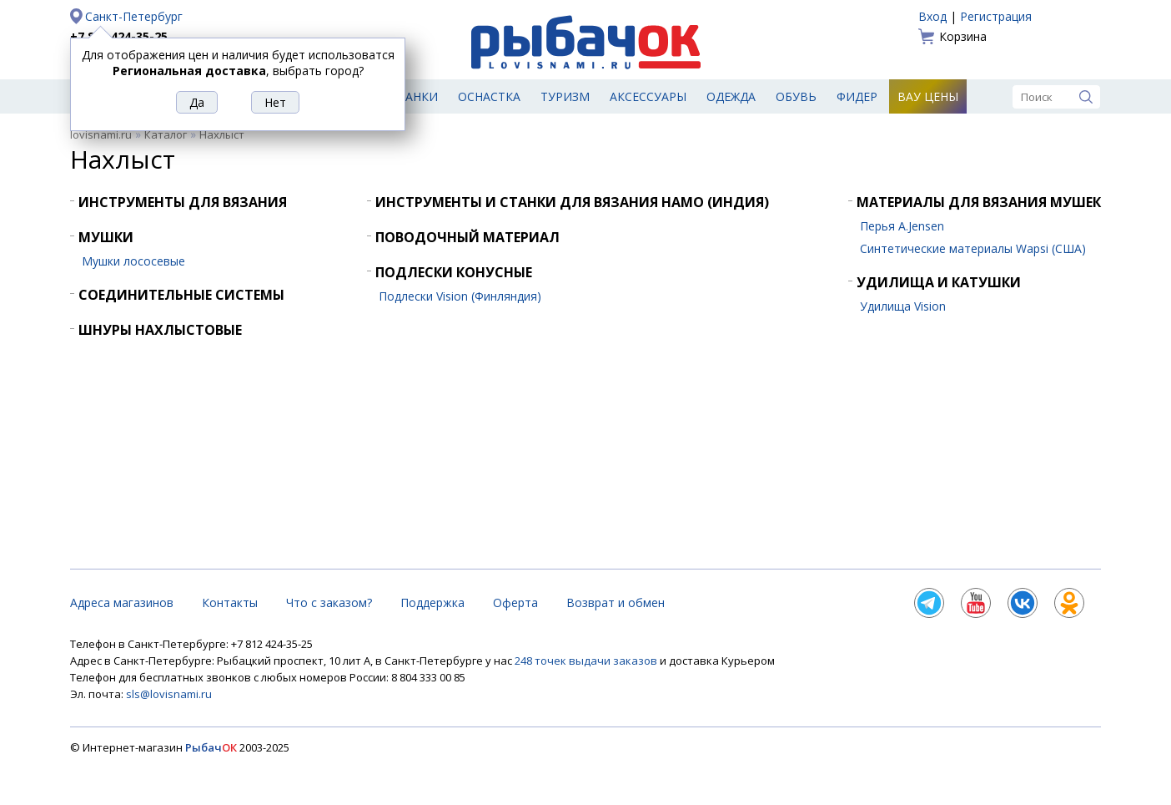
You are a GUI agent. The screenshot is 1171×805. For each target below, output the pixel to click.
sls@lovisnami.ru (169, 693)
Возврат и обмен (615, 602)
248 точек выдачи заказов (587, 660)
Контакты (230, 602)
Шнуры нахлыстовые (160, 330)
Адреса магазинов (121, 602)
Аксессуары (648, 96)
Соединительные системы (181, 295)
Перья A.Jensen (902, 226)
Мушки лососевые (133, 261)
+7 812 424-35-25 (119, 36)
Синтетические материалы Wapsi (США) (973, 248)
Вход (932, 16)
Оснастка (489, 96)
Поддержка (432, 602)
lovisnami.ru (101, 134)
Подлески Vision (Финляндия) (460, 296)
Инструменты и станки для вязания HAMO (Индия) (572, 202)
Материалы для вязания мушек (979, 202)
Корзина (963, 36)
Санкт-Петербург (134, 16)
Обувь (796, 96)
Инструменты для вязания (182, 202)
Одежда (731, 96)
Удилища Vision (903, 306)
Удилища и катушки (939, 282)
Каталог (165, 134)
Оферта (515, 602)
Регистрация (996, 16)
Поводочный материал (467, 237)
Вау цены (927, 96)
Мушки (105, 237)
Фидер (857, 96)
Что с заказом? (329, 602)
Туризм (565, 96)
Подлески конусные (453, 272)
